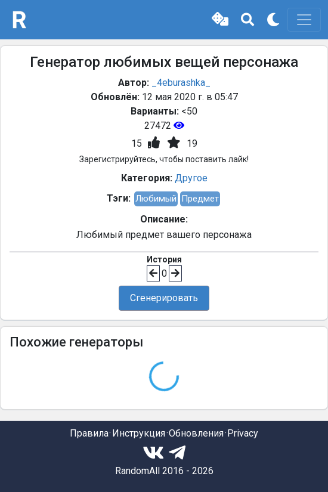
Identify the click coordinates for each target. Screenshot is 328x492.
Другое (191, 178)
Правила (89, 433)
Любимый (156, 198)
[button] (220, 20)
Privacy (242, 433)
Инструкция (138, 433)
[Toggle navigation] (304, 20)
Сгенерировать (164, 298)
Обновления (196, 433)
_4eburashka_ (181, 82)
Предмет (200, 198)
